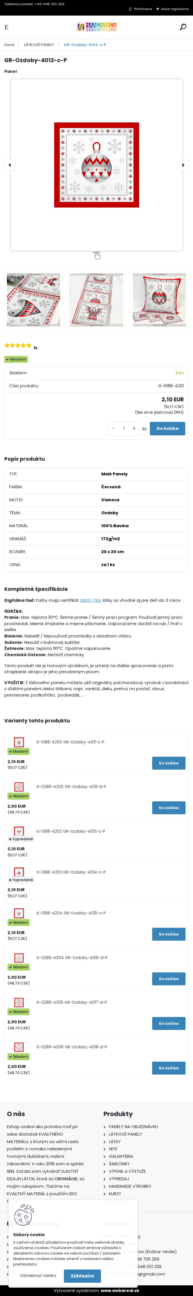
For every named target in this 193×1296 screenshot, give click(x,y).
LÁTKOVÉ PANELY (39, 45)
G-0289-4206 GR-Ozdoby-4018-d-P (71, 1047)
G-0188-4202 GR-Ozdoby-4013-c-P (70, 831)
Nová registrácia (175, 9)
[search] (183, 27)
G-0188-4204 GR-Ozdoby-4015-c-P (71, 913)
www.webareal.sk (120, 1290)
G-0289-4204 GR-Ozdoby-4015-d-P (72, 958)
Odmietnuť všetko (38, 1275)
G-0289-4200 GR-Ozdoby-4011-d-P (71, 787)
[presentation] (10, 165)
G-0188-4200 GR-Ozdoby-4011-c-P (70, 742)
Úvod (9, 45)
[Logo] (97, 27)
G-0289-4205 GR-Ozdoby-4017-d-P (71, 1002)
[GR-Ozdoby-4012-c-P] (96, 165)
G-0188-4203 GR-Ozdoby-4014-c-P (71, 872)
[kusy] (124, 429)
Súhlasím (82, 1276)
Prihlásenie (143, 9)
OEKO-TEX (90, 600)
